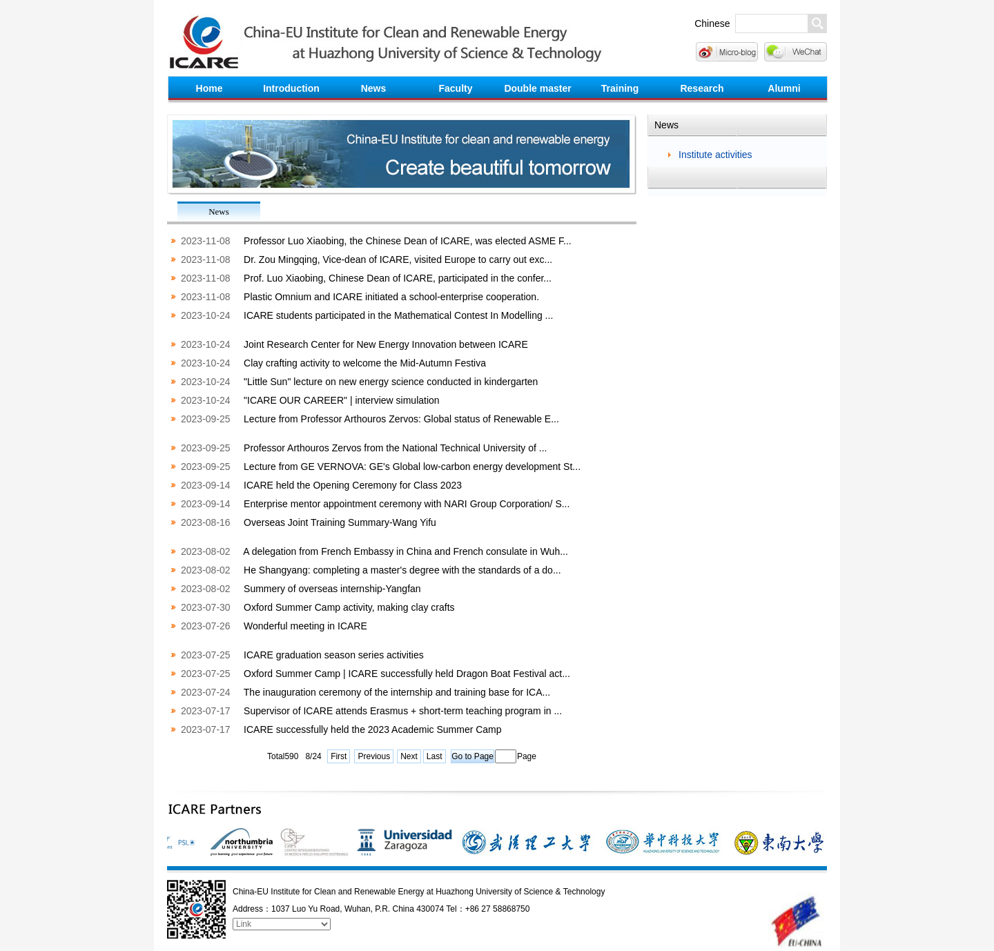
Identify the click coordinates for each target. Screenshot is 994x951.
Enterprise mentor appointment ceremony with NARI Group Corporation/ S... (406, 503)
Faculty (455, 88)
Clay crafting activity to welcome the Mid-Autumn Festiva (365, 363)
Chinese (712, 23)
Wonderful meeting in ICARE (305, 625)
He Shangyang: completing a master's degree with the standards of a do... (402, 570)
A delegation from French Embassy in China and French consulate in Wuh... (405, 551)
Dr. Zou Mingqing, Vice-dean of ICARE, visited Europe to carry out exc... (398, 259)
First (339, 756)
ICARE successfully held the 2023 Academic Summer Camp (373, 729)
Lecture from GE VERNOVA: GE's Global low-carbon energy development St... (412, 466)
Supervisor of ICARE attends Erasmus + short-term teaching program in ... (403, 710)
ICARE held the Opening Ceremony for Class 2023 (353, 485)
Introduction (291, 88)
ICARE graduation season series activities (334, 654)
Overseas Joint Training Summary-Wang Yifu (340, 522)
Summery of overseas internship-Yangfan (332, 588)
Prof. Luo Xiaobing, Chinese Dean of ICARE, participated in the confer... (398, 278)
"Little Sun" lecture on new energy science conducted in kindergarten (391, 381)
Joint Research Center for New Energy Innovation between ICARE (386, 344)
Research (701, 88)
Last (434, 756)
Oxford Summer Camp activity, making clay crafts (349, 607)
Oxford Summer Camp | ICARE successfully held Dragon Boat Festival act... (407, 673)
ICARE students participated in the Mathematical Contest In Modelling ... (398, 315)
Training (620, 88)
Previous (374, 756)
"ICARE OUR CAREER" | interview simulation (342, 400)
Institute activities (715, 154)
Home (209, 88)
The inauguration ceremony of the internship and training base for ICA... (397, 692)
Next (409, 756)
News (374, 88)
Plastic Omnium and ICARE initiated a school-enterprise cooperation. (391, 296)
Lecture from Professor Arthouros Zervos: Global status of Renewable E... (401, 418)
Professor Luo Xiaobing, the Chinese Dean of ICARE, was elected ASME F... (408, 240)
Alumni (784, 88)
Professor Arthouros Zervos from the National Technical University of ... (395, 447)
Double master (537, 88)
